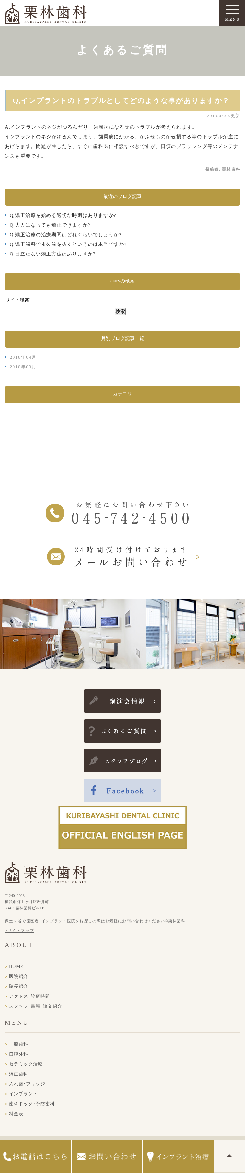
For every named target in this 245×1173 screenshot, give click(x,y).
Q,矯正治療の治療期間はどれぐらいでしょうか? (66, 234)
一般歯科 (18, 1044)
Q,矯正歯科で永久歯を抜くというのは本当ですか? (68, 244)
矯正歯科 (18, 1074)
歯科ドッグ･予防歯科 (32, 1103)
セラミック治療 (26, 1064)
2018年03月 (23, 366)
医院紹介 (18, 976)
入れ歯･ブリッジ (27, 1084)
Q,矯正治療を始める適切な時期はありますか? (63, 215)
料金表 (16, 1113)
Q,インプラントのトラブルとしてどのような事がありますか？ (121, 101)
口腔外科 (18, 1054)
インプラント (23, 1093)
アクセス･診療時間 (29, 996)
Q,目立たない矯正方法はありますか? (53, 253)
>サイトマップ (19, 930)
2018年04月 (23, 357)
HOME (16, 966)
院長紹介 (18, 986)
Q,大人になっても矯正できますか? (50, 225)
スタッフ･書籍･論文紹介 (35, 1006)
